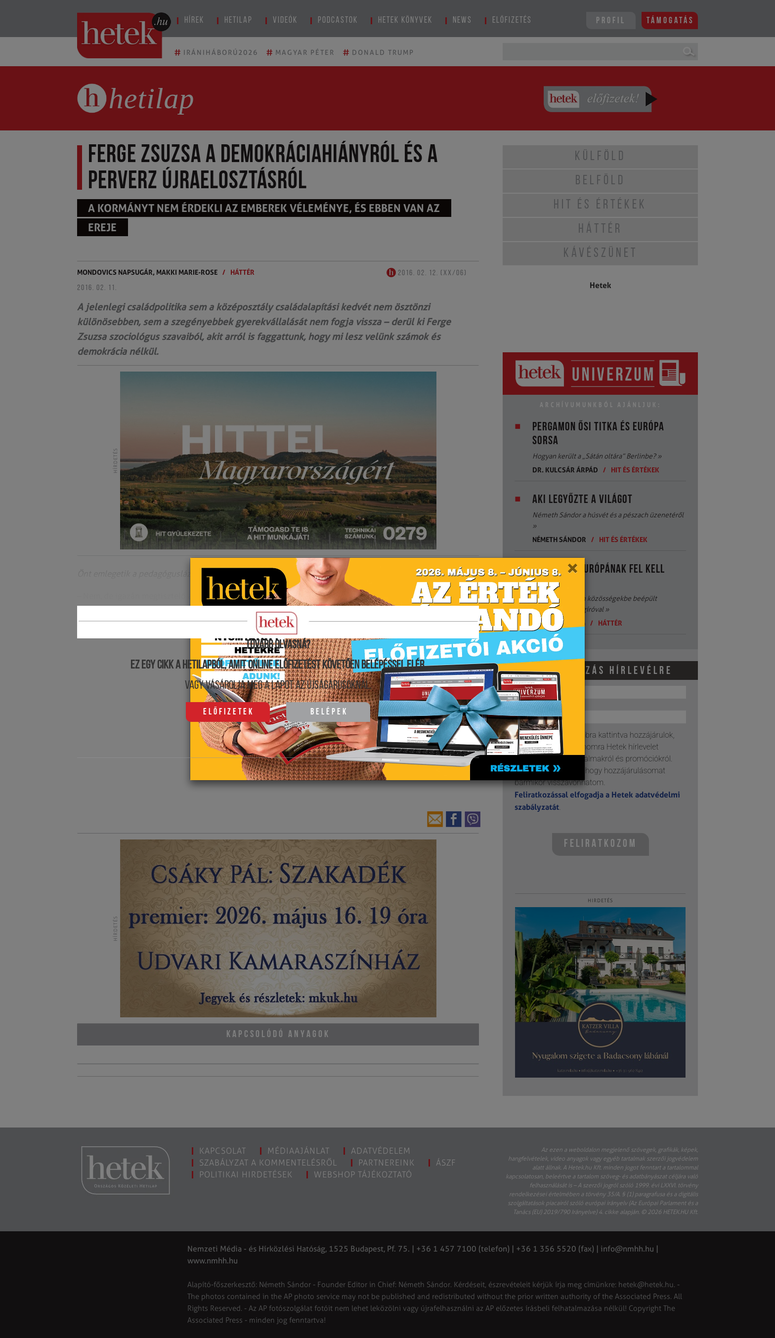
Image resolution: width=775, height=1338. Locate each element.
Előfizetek (228, 712)
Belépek (329, 712)
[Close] (572, 571)
